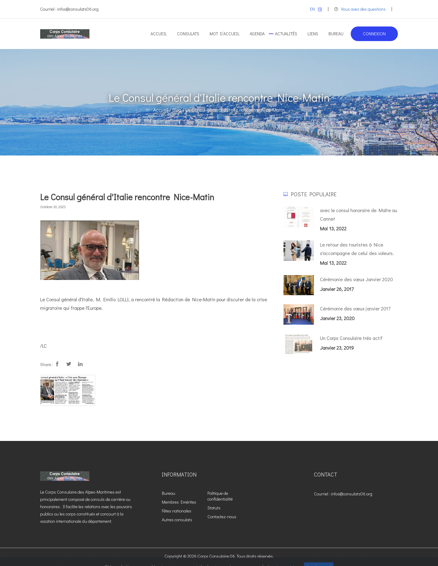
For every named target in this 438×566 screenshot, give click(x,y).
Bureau (335, 34)
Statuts (214, 508)
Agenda (257, 34)
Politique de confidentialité (220, 496)
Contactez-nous (221, 516)
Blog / (178, 110)
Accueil (159, 34)
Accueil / (162, 110)
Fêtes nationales (176, 511)
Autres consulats (177, 519)
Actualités (286, 34)
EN (312, 9)
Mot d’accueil (224, 34)
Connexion (374, 34)
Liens (313, 34)
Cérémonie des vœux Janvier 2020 (356, 279)
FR (320, 9)
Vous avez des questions (360, 9)
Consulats (188, 34)
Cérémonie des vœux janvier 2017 (355, 308)
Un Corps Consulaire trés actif (351, 338)
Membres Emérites (179, 502)
